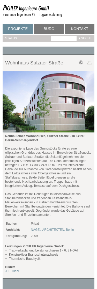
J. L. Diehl (12, 271)
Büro (49, 29)
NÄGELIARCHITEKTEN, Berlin (52, 230)
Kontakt (79, 29)
